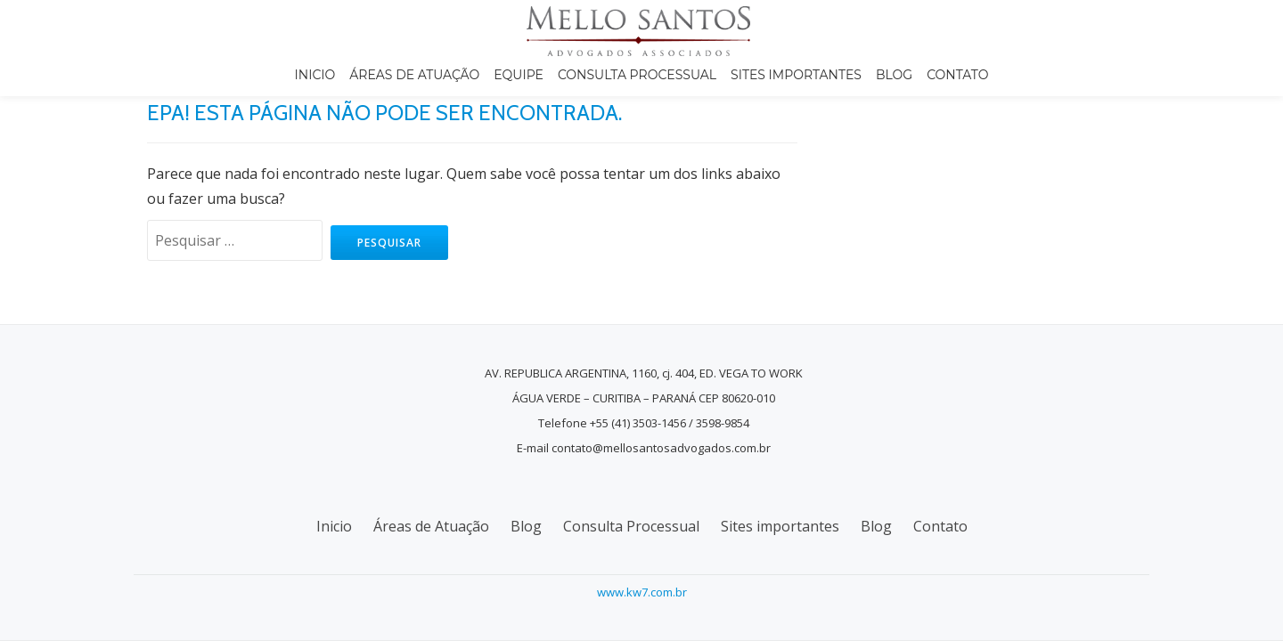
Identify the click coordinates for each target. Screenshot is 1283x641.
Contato (957, 75)
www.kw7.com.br (642, 592)
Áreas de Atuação (414, 75)
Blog (894, 75)
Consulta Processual (637, 75)
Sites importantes (796, 75)
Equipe (518, 75)
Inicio (315, 75)
